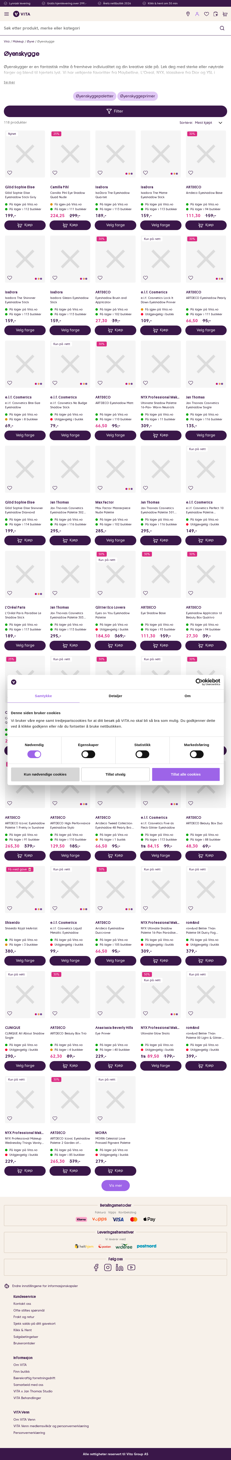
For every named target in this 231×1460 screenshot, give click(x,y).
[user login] (197, 14)
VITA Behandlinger (27, 1398)
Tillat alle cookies (186, 774)
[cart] (225, 14)
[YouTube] (131, 1267)
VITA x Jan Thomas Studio (32, 1391)
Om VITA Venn (24, 1419)
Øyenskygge (45, 41)
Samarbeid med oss (28, 1385)
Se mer (9, 82)
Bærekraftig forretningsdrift (34, 1378)
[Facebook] (96, 1267)
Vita (7, 41)
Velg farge (115, 225)
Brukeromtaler (24, 1343)
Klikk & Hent (22, 1330)
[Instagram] (108, 1267)
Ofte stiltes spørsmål (28, 1310)
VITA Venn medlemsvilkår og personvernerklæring (51, 1426)
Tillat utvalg (115, 774)
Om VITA (20, 1365)
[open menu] (6, 14)
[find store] (188, 14)
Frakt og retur (23, 1317)
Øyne (30, 41)
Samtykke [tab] (43, 696)
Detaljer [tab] (115, 696)
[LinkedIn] (120, 1267)
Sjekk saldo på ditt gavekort (34, 1323)
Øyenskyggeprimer (137, 96)
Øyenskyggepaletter (94, 96)
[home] (21, 14)
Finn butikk (21, 1371)
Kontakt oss (22, 1304)
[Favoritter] (206, 14)
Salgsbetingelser (25, 1337)
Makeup (18, 41)
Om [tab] (188, 696)
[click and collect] (215, 14)
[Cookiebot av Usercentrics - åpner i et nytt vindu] (199, 682)
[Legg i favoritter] (9, 173)
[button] (222, 28)
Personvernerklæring (29, 1433)
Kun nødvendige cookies (45, 774)
